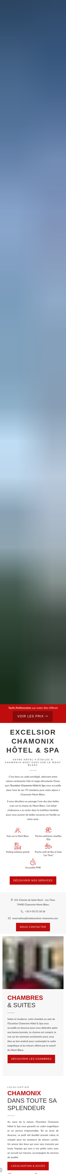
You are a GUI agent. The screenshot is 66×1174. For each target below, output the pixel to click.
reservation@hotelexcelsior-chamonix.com (35, 918)
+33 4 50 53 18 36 (35, 911)
